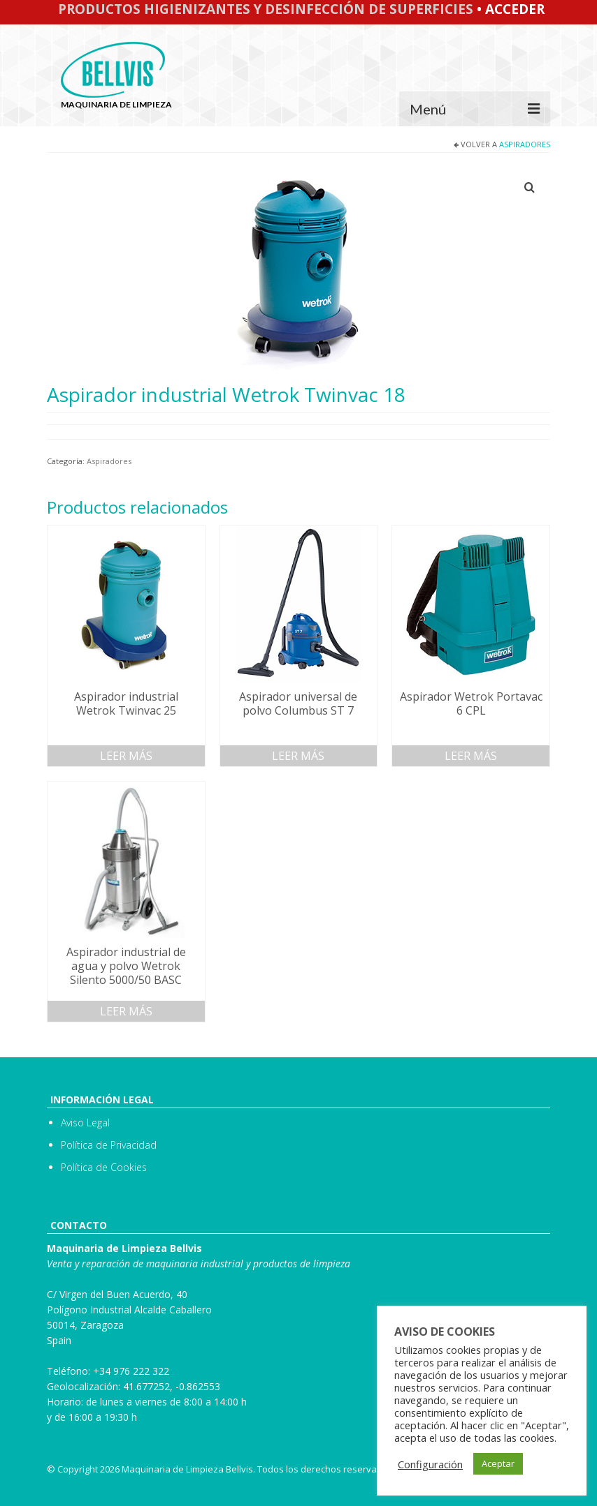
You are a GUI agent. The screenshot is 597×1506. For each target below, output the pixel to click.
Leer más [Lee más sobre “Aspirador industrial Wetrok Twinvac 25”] (126, 755)
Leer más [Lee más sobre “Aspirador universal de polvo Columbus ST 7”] (298, 755)
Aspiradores (524, 144)
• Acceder (509, 9)
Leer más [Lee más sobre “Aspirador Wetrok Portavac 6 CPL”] (471, 755)
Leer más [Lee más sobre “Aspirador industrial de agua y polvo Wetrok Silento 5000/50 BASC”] (126, 1011)
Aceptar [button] (498, 1463)
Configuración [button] (430, 1464)
